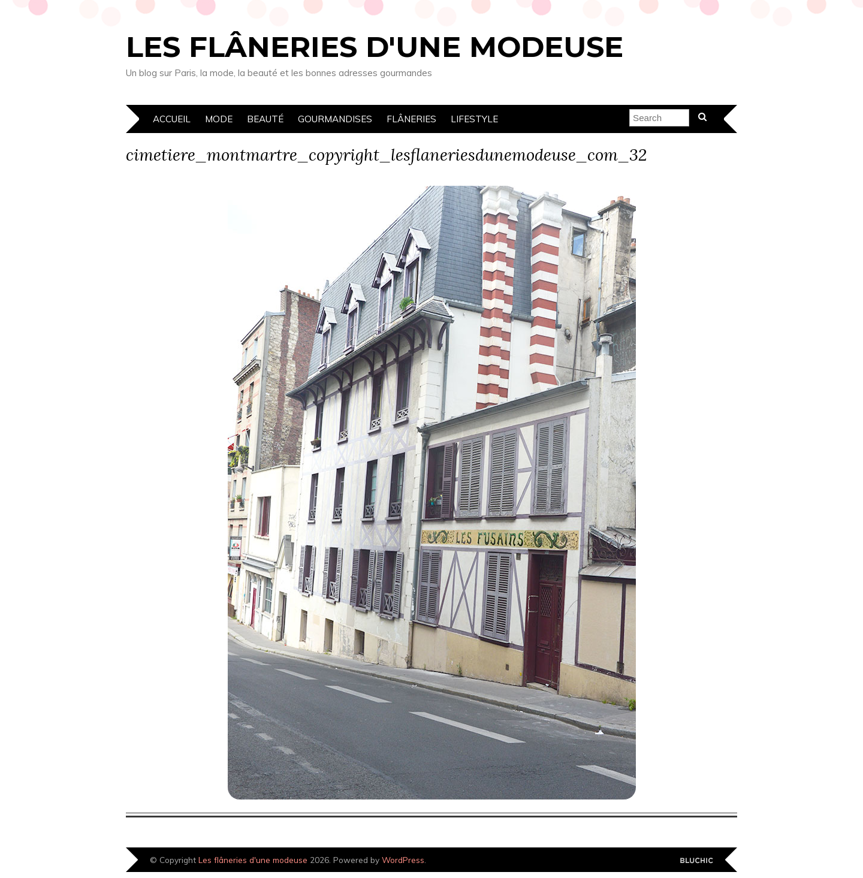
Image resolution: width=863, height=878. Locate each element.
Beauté (265, 119)
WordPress (403, 860)
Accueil (172, 119)
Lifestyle (474, 119)
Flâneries (411, 119)
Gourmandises (335, 119)
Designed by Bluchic (696, 861)
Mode (219, 119)
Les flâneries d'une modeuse (374, 46)
